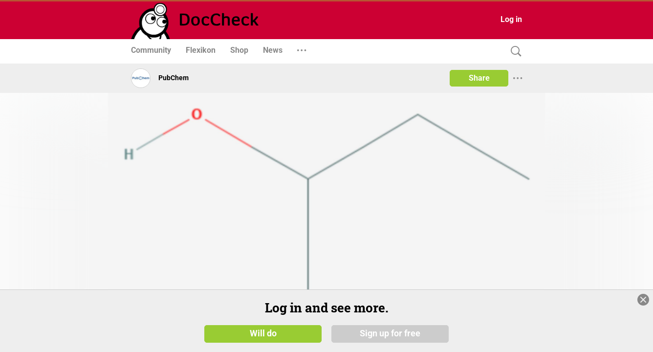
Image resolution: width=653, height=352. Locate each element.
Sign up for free (390, 333)
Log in (511, 19)
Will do (263, 333)
